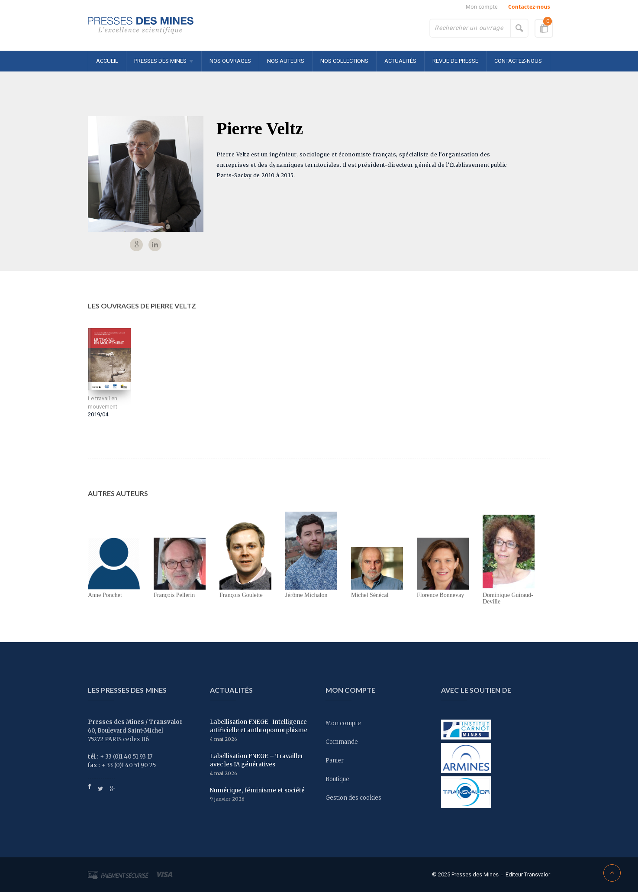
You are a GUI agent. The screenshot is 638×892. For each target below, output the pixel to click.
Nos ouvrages (230, 61)
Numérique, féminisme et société (257, 790)
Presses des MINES (160, 61)
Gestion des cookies (353, 797)
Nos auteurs (285, 61)
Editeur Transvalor (528, 874)
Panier (334, 760)
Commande (341, 742)
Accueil (107, 61)
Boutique (337, 779)
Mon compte (482, 6)
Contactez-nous (529, 6)
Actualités (400, 61)
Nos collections (344, 61)
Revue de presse (455, 61)
